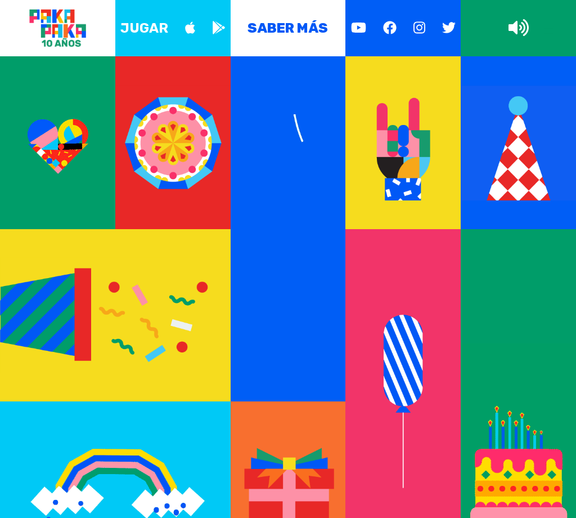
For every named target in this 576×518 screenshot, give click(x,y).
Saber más (288, 28)
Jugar (144, 28)
